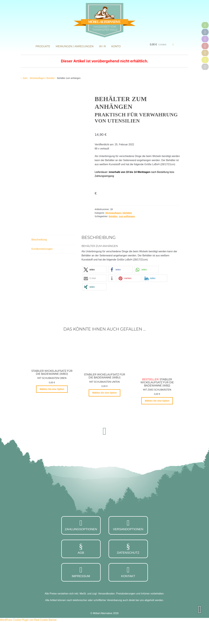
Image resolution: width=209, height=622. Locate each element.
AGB (81, 548)
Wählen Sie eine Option (52, 389)
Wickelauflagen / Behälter (42, 78)
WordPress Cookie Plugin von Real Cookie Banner (28, 620)
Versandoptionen (128, 525)
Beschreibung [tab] (39, 239)
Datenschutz (128, 548)
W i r (102, 46)
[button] (94, 269)
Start (25, 78)
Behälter (113, 216)
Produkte (42, 46)
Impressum (81, 572)
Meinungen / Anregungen (75, 46)
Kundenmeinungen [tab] (42, 249)
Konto (116, 46)
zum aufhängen (127, 216)
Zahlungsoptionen (81, 525)
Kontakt (128, 572)
